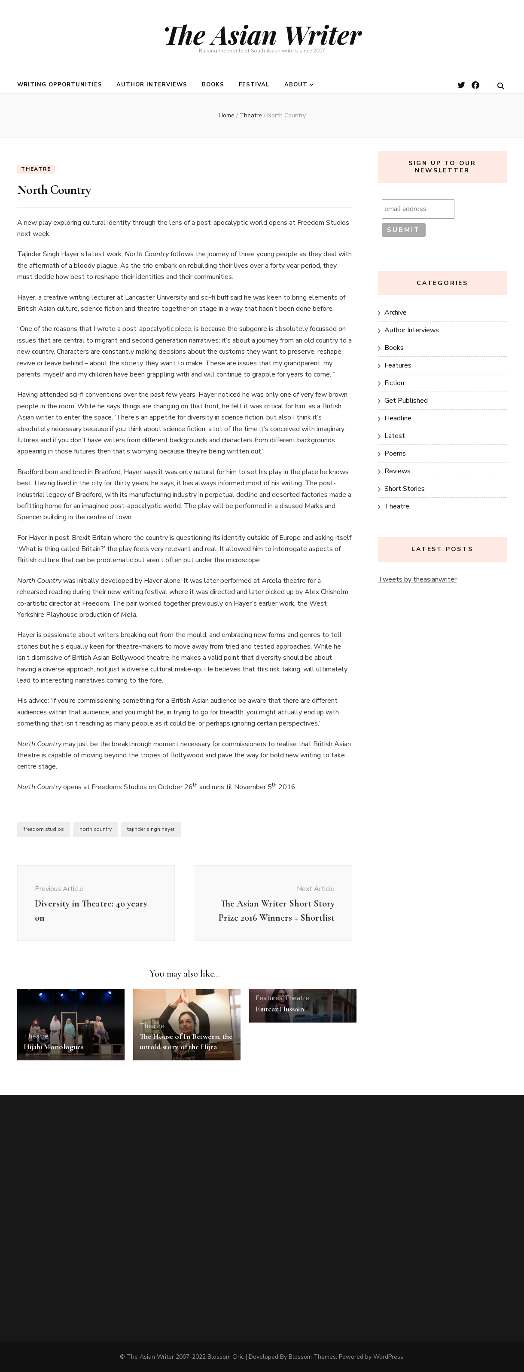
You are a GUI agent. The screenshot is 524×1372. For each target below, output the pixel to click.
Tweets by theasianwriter (417, 579)
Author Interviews (151, 85)
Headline (397, 418)
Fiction (394, 383)
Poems (395, 453)
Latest (394, 436)
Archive (395, 312)
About (296, 85)
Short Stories (404, 488)
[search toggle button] (500, 86)
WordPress (388, 1357)
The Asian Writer (262, 34)
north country (95, 829)
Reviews (397, 471)
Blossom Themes (312, 1357)
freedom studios (44, 829)
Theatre (36, 168)
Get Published (406, 400)
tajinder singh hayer (150, 829)
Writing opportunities (59, 85)
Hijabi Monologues (53, 1046)
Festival (254, 85)
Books (213, 85)
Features (269, 998)
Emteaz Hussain (280, 1009)
